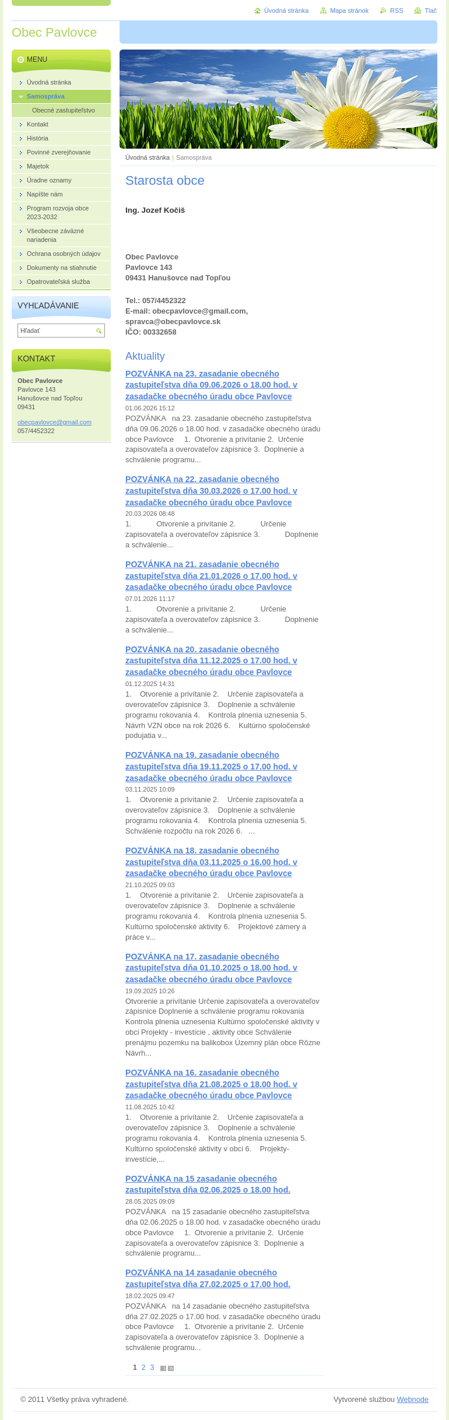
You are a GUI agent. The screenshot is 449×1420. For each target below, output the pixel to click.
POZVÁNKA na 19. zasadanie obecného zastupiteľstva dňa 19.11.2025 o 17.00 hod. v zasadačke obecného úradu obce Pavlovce (211, 766)
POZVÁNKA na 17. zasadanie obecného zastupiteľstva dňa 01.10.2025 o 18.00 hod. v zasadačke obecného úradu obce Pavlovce (211, 968)
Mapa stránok (349, 10)
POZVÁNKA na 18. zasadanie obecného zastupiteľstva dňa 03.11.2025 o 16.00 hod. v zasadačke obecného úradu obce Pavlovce (211, 862)
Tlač (431, 10)
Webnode (413, 1399)
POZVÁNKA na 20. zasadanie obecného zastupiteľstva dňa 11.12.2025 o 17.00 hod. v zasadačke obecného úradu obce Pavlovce (211, 661)
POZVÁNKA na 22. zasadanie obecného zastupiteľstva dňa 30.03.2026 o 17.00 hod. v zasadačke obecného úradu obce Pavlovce (211, 490)
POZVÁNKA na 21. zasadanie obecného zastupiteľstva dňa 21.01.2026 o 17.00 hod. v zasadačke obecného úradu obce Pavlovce (211, 576)
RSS (396, 10)
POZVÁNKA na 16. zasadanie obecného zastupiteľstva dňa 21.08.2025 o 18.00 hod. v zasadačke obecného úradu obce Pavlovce (211, 1084)
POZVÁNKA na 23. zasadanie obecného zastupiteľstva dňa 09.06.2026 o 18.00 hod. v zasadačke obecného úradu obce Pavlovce (211, 385)
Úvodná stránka (147, 157)
